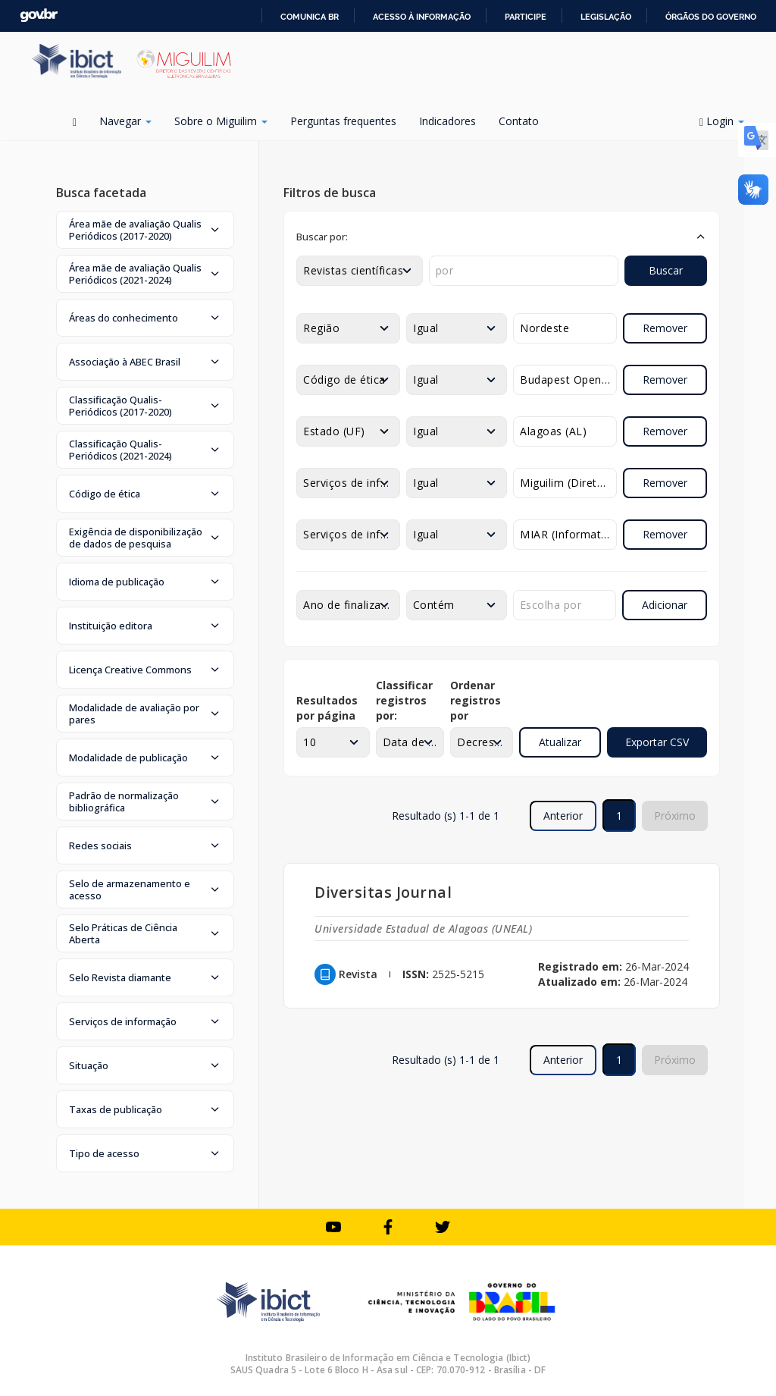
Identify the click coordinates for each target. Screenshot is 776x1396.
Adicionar (664, 605)
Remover (665, 328)
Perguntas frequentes (343, 121)
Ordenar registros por (475, 700)
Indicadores (447, 121)
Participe (525, 16)
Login (721, 121)
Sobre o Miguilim (221, 121)
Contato (519, 121)
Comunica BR (309, 16)
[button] (145, 230)
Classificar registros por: (404, 700)
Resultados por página (327, 708)
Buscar (666, 270)
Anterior (563, 815)
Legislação (605, 16)
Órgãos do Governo (710, 16)
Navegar (125, 121)
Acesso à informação (422, 16)
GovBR (39, 15)
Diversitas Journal (383, 892)
